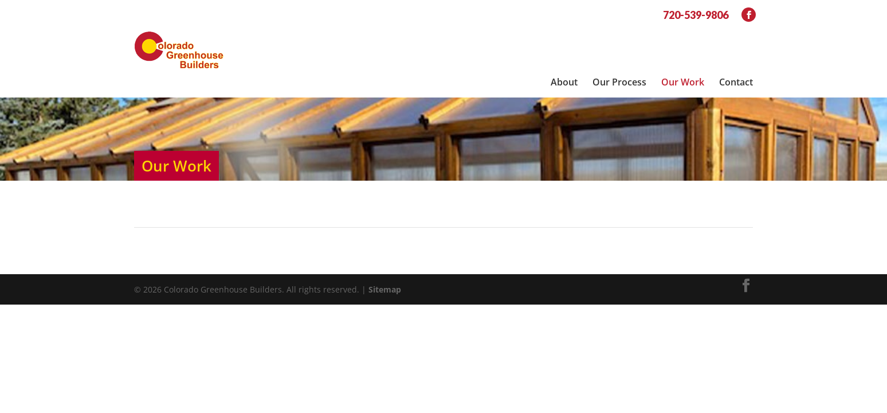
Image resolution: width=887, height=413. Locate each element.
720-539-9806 (695, 15)
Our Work (682, 35)
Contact (736, 35)
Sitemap (384, 256)
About (564, 35)
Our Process (619, 35)
